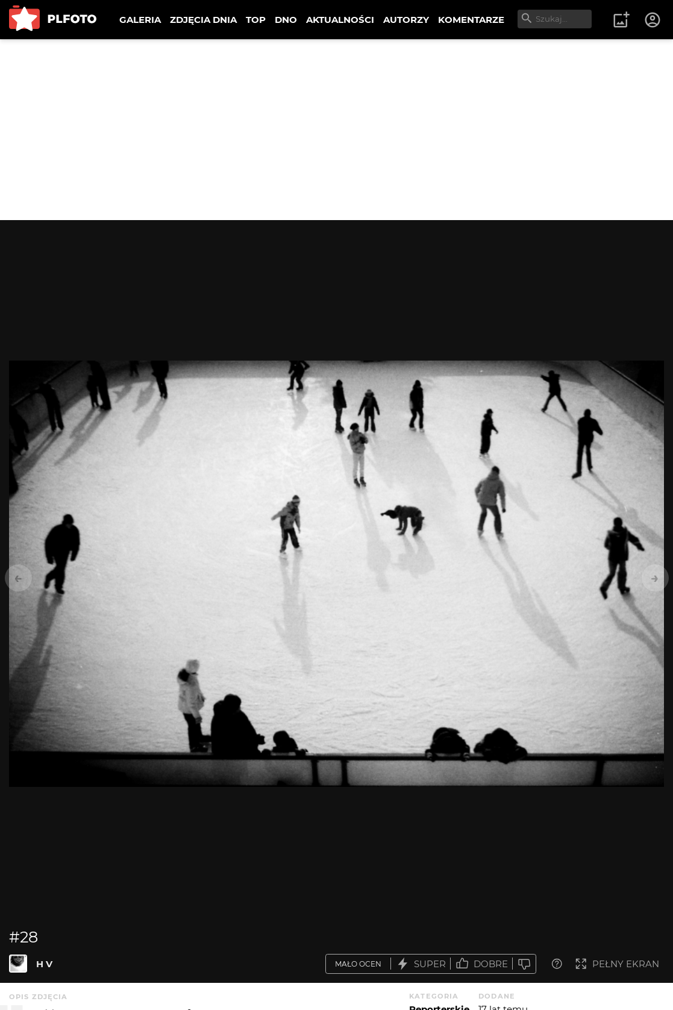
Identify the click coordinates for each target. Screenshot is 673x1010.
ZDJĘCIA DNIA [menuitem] (203, 19)
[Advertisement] (336, 129)
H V (44, 964)
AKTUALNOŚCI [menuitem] (340, 19)
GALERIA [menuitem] (140, 19)
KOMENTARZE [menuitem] (471, 19)
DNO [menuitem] (286, 19)
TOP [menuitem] (256, 19)
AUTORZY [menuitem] (406, 19)
